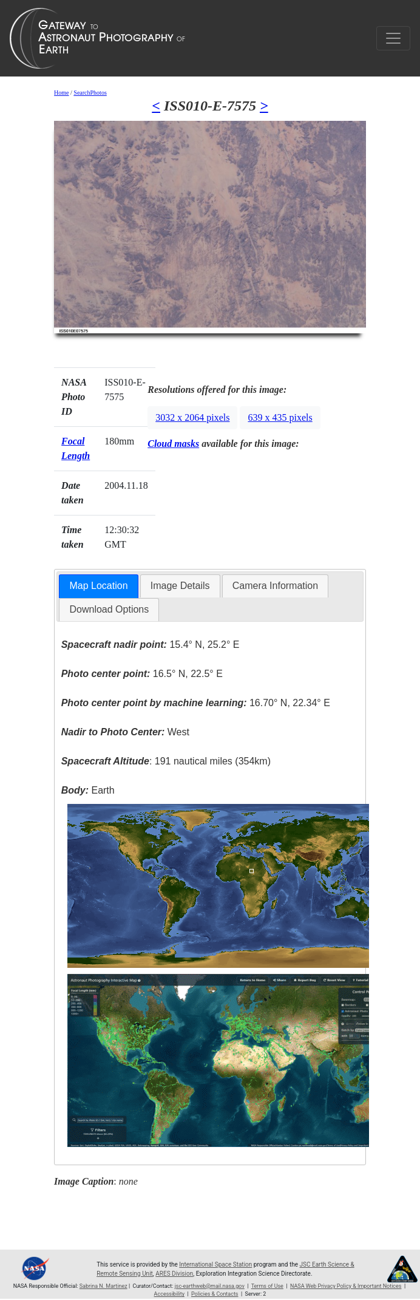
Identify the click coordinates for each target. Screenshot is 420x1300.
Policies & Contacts (214, 1294)
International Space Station (215, 1264)
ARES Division (174, 1273)
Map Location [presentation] (98, 585)
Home (61, 92)
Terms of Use (267, 1286)
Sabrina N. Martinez (103, 1286)
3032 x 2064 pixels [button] (192, 417)
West (125, 732)
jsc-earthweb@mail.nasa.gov (210, 1286)
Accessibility (169, 1294)
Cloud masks (173, 443)
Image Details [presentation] (180, 585)
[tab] (98, 586)
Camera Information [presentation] (275, 585)
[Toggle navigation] (393, 38)
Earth (88, 790)
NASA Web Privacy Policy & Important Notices (345, 1286)
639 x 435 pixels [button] (280, 417)
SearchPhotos (89, 92)
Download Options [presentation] (109, 609)
